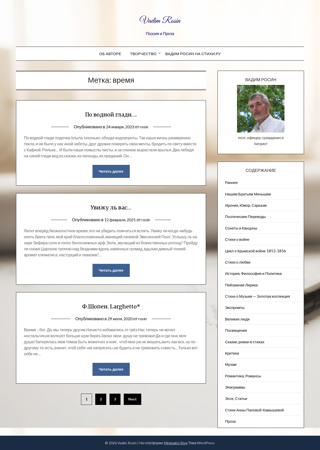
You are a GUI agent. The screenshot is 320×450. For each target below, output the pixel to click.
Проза (230, 421)
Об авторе (110, 53)
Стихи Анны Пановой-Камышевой (254, 410)
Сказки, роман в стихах (244, 342)
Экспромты (234, 307)
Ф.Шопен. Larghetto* (111, 307)
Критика (232, 353)
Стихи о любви (237, 262)
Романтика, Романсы (243, 376)
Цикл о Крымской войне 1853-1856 (255, 251)
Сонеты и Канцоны (241, 228)
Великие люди (237, 319)
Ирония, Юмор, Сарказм (245, 205)
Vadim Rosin (160, 20)
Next (132, 401)
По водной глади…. (111, 114)
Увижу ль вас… (111, 207)
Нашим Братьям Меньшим (248, 194)
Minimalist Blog (176, 443)
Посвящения (236, 330)
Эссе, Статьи (236, 398)
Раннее (231, 182)
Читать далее (111, 171)
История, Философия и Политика (253, 273)
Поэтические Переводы (245, 216)
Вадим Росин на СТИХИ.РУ (193, 53)
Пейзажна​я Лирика (241, 285)
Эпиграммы (235, 387)
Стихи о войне (237, 239)
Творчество (143, 53)
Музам (230, 364)
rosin (145, 126)
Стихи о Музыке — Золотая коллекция (257, 296)
